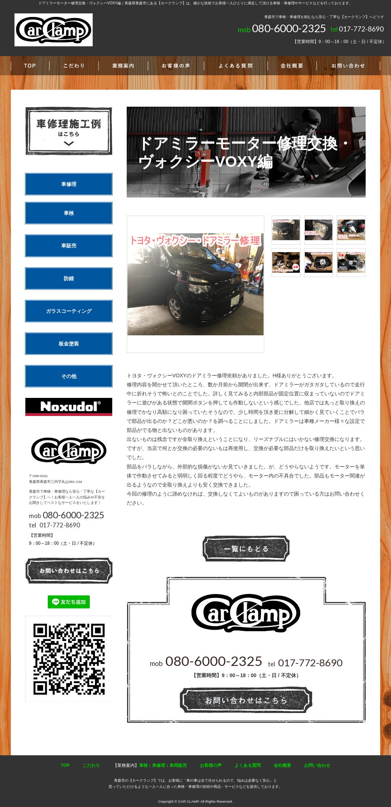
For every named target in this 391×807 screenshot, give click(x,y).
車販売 (68, 246)
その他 (68, 376)
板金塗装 (69, 344)
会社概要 (282, 765)
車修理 (68, 184)
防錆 (69, 278)
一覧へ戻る (246, 548)
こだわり (91, 765)
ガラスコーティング (69, 311)
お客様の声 (211, 765)
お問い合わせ (317, 765)
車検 (69, 213)
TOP (65, 765)
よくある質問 (248, 765)
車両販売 (178, 765)
